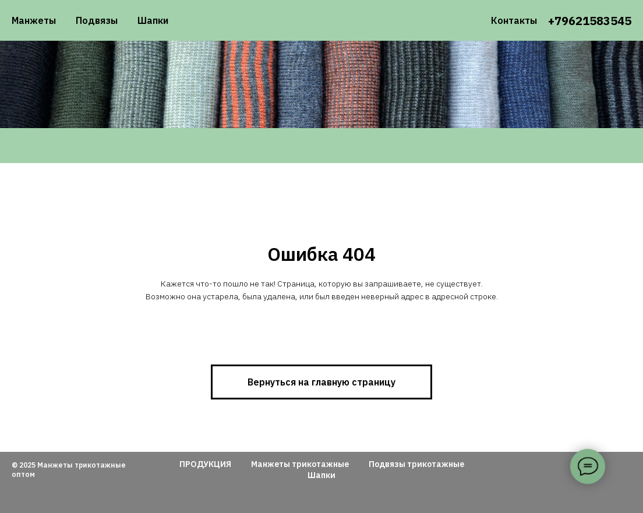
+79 (558, 21)
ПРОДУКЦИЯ (205, 464)
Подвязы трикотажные (416, 464)
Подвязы (97, 20)
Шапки (152, 20)
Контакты (514, 20)
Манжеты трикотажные (300, 464)
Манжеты (34, 20)
